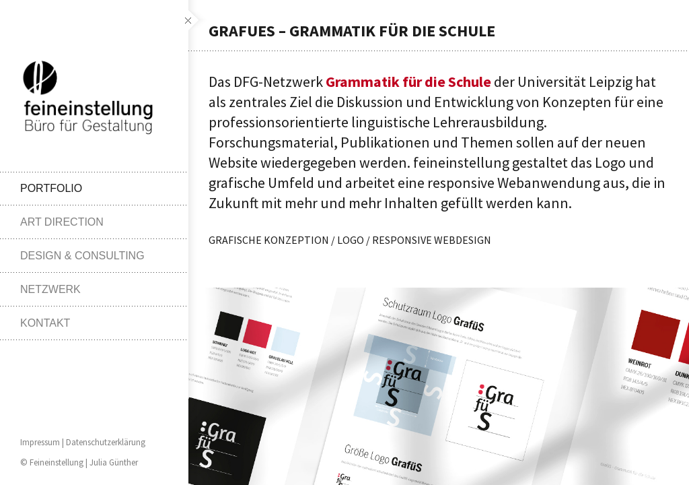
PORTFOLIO (51, 188)
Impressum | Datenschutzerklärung (82, 442)
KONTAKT (45, 323)
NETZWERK (50, 289)
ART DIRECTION (62, 222)
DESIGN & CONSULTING (82, 255)
